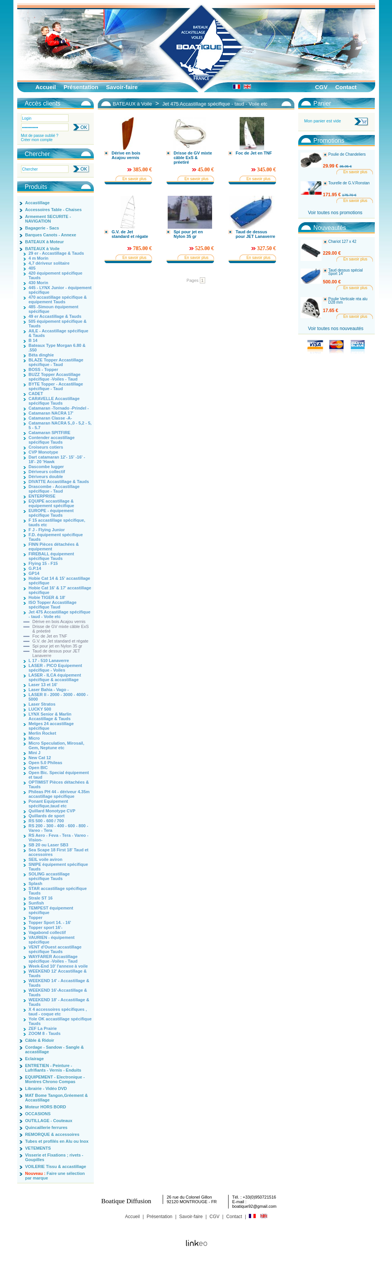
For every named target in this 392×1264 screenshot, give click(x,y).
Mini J (35, 752)
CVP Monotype (43, 452)
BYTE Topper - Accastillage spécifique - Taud (56, 386)
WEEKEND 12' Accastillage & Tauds (58, 973)
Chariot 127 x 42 (342, 242)
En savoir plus (134, 179)
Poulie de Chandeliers (347, 154)
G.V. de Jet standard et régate (60, 641)
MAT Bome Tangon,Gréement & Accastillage (56, 1097)
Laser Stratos (42, 704)
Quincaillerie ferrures (46, 1127)
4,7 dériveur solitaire (49, 263)
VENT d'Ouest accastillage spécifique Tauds (55, 949)
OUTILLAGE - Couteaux (48, 1120)
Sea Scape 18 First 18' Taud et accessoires (58, 852)
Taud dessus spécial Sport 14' (345, 272)
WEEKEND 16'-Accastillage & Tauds (58, 992)
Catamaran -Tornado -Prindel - (59, 408)
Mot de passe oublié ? (40, 135)
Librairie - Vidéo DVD (46, 1088)
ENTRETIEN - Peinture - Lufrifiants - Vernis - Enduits (53, 1067)
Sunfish (36, 903)
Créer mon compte (37, 140)
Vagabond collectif (47, 932)
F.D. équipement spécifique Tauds (56, 537)
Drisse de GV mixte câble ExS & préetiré (61, 628)
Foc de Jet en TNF (50, 636)
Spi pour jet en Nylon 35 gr (57, 646)
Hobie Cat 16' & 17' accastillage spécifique (60, 590)
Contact (346, 87)
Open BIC (38, 767)
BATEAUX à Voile (42, 248)
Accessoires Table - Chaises (53, 209)
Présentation (81, 87)
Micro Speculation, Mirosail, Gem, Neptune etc (56, 745)
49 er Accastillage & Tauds (55, 316)
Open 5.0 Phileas (45, 762)
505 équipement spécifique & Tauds (58, 323)
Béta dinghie (41, 355)
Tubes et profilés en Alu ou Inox (57, 1141)
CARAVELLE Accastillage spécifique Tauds (54, 400)
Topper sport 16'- (46, 927)
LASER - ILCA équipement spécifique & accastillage (55, 677)
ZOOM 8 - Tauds (45, 1033)
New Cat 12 (40, 757)
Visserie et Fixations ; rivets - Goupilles (54, 1157)
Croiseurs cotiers (46, 447)
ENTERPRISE (42, 496)
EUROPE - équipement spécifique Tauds (51, 512)
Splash (35, 883)
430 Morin (38, 282)
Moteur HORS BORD (45, 1107)
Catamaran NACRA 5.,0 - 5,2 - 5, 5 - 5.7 (60, 425)
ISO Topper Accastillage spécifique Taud (53, 604)
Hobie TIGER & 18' (47, 597)
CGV (321, 87)
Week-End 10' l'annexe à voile (58, 966)
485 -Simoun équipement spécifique (53, 309)
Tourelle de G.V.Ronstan (349, 183)
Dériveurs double (46, 476)
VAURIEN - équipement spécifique (52, 939)
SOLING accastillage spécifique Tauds (49, 876)
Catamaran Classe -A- (50, 418)
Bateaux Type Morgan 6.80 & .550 (57, 347)
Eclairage (34, 1058)
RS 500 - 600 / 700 (46, 820)
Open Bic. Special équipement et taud (59, 774)
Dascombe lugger (46, 466)
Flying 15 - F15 (43, 563)
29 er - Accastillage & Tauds (56, 253)
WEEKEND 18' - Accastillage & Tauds (59, 1002)
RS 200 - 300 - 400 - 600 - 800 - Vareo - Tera (58, 828)
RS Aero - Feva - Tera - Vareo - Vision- (59, 837)
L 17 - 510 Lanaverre (49, 660)
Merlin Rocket (42, 733)
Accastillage (37, 202)
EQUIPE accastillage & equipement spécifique (51, 503)
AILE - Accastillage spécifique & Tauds (58, 333)
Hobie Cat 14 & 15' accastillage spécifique (59, 580)
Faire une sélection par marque (55, 1175)
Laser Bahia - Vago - (49, 689)
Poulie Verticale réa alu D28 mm (348, 300)
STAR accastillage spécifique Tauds (58, 890)
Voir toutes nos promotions (335, 212)
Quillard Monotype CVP (52, 811)
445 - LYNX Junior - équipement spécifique (60, 289)
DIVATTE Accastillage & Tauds (59, 481)
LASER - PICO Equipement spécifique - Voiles (55, 667)
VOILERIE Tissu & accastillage (55, 1166)
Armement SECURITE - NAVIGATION (48, 218)
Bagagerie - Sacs (42, 228)
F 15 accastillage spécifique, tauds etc (57, 522)
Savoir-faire (122, 87)
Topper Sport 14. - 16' (50, 922)
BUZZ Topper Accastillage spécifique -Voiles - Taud (55, 376)
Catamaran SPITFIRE (49, 432)
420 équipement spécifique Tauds (56, 275)
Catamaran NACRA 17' (51, 413)
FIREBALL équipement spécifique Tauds (51, 556)
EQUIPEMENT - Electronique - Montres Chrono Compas (55, 1079)
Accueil (46, 87)
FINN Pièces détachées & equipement (54, 546)
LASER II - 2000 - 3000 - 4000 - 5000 (58, 696)
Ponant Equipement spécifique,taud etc (48, 803)
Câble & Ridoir (39, 1040)
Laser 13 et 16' (43, 684)
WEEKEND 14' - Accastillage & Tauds (59, 982)
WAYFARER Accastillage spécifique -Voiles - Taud (53, 958)
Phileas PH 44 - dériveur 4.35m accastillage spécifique (59, 794)
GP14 (34, 573)
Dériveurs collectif (47, 471)
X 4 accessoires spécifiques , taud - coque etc (58, 1011)
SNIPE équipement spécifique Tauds (58, 866)
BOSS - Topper (43, 369)
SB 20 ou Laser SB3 (49, 845)
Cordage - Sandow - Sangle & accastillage (54, 1049)
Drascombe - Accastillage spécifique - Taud (54, 488)
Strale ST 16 (41, 898)
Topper (35, 917)
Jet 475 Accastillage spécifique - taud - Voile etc (60, 614)
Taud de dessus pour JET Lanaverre (56, 653)
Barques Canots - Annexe (50, 235)
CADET (36, 393)
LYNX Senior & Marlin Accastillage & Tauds (50, 716)
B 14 (33, 340)
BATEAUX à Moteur (44, 241)
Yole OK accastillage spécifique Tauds (60, 1021)
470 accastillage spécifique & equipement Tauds (58, 299)
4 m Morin (39, 258)
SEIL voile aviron (45, 859)
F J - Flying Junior (47, 529)
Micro (34, 738)
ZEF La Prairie (43, 1028)
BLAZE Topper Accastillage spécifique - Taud (56, 362)
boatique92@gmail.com (254, 1206)
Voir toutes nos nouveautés (336, 328)
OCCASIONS (38, 1113)
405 (32, 268)
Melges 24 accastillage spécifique (51, 725)
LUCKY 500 (40, 709)
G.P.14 (35, 568)
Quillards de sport (47, 815)
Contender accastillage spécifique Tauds (52, 439)
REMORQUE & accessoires (52, 1134)
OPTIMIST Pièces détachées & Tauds (59, 784)
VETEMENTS (38, 1148)
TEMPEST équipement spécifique (51, 910)
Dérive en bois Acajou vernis (59, 621)
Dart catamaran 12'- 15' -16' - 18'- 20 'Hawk (57, 459)
